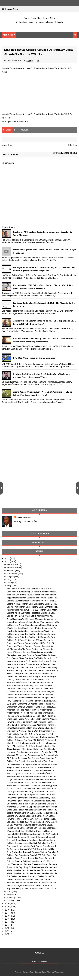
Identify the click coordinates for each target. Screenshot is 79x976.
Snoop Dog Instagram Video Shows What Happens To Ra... (33, 622)
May (9, 585)
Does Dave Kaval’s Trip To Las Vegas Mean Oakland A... (32, 804)
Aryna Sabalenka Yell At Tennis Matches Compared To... (32, 619)
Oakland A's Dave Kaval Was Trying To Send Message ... (32, 676)
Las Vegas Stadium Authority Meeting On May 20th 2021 (32, 752)
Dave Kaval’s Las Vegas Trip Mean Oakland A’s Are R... (31, 794)
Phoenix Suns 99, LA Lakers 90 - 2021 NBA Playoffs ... (31, 716)
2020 (7, 903)
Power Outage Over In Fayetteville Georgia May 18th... (31, 798)
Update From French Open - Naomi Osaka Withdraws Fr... (32, 607)
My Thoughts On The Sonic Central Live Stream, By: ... (31, 649)
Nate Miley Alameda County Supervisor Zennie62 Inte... (32, 664)
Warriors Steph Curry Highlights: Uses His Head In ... (30, 831)
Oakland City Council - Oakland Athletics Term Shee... (30, 761)
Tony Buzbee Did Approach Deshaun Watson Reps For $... (33, 852)
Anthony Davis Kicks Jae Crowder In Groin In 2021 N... (31, 679)
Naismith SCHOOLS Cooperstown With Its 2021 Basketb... (33, 834)
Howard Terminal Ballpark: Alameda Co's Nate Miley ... (31, 652)
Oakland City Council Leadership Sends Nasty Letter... (31, 816)
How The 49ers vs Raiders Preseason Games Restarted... (33, 864)
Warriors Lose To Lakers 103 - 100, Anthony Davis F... (31, 770)
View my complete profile (25, 521)
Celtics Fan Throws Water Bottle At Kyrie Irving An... (30, 616)
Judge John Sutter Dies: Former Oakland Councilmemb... (32, 779)
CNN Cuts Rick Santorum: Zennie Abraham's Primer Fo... (32, 725)
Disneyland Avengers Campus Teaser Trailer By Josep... (32, 655)
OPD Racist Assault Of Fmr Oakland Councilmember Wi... (32, 758)
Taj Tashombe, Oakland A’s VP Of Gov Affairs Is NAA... (31, 849)
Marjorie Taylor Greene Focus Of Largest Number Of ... (31, 767)
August (10, 576)
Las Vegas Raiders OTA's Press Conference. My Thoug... (32, 667)
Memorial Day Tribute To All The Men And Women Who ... (32, 594)
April (9, 891)
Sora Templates (32, 972)
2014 (7, 922)
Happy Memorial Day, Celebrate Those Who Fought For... (32, 597)
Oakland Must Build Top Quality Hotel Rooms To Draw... (32, 634)
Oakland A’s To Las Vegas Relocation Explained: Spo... (31, 613)
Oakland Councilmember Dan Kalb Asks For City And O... (32, 843)
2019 (7, 906)
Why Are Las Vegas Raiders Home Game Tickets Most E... (33, 670)
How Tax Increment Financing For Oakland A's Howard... (32, 701)
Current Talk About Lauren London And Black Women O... (32, 782)
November (12, 567)
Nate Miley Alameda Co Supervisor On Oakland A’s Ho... (32, 661)
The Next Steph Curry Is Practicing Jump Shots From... (31, 840)
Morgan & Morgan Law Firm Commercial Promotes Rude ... (33, 755)
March (10, 894)
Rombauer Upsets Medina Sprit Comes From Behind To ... (33, 846)
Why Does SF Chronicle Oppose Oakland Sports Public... (32, 807)
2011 (7, 931)
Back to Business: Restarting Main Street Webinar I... (30, 685)
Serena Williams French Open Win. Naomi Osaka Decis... (32, 604)
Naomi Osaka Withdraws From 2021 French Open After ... (32, 610)
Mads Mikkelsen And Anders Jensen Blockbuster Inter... (32, 870)
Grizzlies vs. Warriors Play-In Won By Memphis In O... (31, 731)
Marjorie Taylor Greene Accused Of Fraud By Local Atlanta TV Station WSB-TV (37, 68)
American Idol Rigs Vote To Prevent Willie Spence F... (31, 710)
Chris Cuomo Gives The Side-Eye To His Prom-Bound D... (32, 658)
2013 (7, 925)
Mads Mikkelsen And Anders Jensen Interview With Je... (32, 873)
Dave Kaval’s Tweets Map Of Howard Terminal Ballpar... (32, 591)
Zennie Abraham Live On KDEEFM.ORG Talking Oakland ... (32, 813)
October (11, 570)
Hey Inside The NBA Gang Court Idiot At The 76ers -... (31, 588)
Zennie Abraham (23, 517)
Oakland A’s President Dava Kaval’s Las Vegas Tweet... (31, 697)
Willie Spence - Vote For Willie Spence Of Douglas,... (30, 713)
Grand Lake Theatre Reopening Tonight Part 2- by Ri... (31, 643)
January (11, 900)
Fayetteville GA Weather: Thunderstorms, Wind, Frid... (30, 631)
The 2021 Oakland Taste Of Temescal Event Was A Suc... (32, 788)
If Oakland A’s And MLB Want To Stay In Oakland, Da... (31, 691)
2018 (7, 910)
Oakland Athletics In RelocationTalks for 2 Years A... (30, 879)
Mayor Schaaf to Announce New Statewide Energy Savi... (32, 785)
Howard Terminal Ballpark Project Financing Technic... (31, 722)
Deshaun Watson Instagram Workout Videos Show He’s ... (33, 764)
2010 (7, 934)
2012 (7, 928)
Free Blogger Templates (53, 972)
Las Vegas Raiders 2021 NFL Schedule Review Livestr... (32, 822)
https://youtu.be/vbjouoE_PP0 (15, 121)
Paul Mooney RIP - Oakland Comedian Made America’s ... (32, 776)
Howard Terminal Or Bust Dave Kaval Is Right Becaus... (31, 819)
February (11, 897)
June (9, 582)
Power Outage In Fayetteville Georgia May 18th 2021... (31, 801)
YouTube (24, 130)
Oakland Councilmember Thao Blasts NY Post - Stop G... (32, 600)
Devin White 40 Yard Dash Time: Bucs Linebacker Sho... (32, 746)
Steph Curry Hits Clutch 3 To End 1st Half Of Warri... (30, 773)
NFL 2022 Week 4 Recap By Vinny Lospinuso (34, 358)
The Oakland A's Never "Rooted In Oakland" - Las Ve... (31, 876)
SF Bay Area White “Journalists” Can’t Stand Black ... (30, 825)
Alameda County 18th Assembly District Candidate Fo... (32, 749)
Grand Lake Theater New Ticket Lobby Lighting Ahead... (32, 719)
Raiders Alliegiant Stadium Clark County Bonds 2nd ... (31, 673)
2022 (7, 558)
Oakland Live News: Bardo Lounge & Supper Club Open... (32, 625)
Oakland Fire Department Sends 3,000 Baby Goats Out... (32, 855)
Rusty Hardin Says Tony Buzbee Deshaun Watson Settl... (32, 867)
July (9, 579)
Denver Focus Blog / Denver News (39, 18)
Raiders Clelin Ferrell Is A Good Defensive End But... (30, 734)
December (12, 564)
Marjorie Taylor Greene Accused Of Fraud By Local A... (31, 858)
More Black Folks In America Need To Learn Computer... (32, 743)
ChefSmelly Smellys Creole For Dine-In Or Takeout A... (31, 707)
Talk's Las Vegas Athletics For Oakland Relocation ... (30, 885)
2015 (7, 919)
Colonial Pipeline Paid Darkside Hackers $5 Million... (30, 861)
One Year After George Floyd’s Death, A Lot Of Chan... (31, 688)
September (12, 573)
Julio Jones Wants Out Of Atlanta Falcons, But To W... (31, 704)
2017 (7, 913)
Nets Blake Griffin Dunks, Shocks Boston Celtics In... (30, 682)
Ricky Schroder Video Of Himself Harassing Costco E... (32, 837)
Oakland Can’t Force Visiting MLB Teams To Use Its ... (31, 640)
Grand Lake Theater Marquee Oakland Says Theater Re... (32, 810)
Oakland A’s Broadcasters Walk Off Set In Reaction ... (30, 694)
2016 (7, 916)
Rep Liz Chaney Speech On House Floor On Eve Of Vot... (32, 888)
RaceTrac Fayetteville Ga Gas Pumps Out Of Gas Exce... (32, 882)
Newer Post (7, 145)
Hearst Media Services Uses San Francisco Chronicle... (32, 828)
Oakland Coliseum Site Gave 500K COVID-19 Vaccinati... (32, 740)
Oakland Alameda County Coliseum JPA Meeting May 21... (33, 737)
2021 (7, 561)
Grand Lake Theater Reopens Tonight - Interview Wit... (31, 646)
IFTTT (7, 118)
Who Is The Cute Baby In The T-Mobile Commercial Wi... (32, 628)
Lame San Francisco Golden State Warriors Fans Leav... (32, 728)
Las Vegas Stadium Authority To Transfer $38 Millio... (31, 791)
